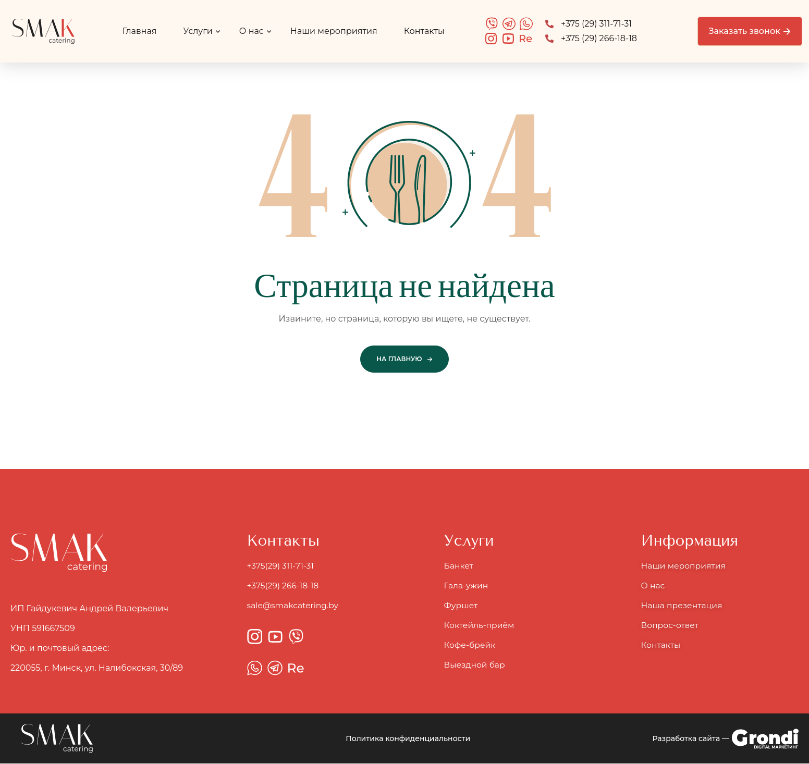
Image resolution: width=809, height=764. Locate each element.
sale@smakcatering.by (294, 606)
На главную (399, 359)
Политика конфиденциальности (408, 739)
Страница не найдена (404, 286)
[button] (749, 31)
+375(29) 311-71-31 (282, 566)
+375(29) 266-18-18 (284, 586)
